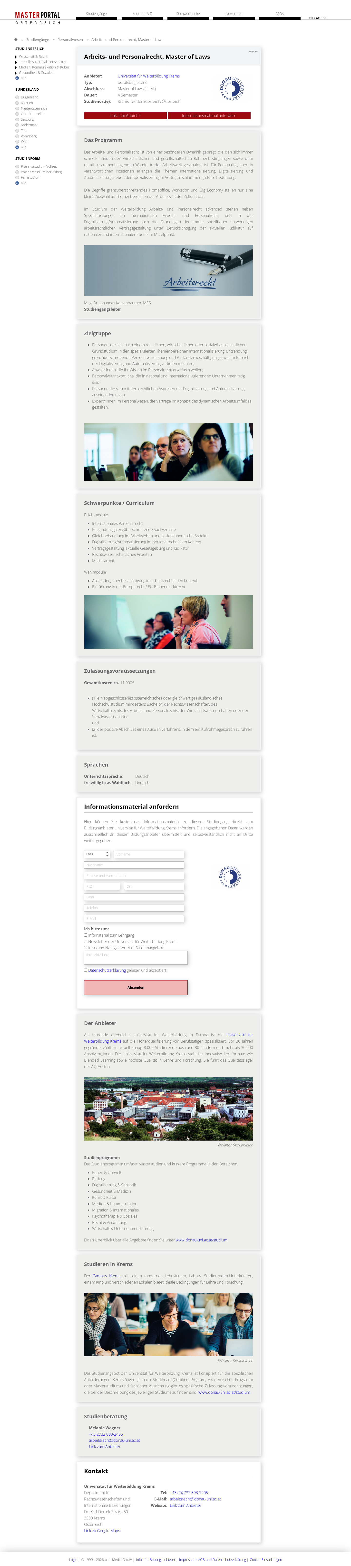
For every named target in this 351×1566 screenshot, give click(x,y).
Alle (23, 78)
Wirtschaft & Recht (33, 57)
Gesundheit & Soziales (36, 73)
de (324, 18)
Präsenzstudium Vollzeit (39, 166)
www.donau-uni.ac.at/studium (201, 1240)
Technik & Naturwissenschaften (43, 62)
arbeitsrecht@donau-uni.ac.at (114, 1440)
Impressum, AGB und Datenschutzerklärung (212, 1559)
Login (73, 1559)
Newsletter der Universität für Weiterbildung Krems (132, 941)
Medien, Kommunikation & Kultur (44, 67)
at (318, 18)
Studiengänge (37, 39)
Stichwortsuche (188, 13)
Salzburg (27, 119)
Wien (25, 142)
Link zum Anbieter (125, 115)
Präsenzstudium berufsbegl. (42, 172)
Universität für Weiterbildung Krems (149, 76)
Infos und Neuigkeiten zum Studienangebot (125, 948)
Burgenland (29, 97)
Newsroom (234, 13)
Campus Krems (106, 1275)
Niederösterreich (34, 108)
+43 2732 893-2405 (106, 1434)
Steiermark (29, 125)
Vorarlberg (29, 136)
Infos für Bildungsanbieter (155, 1559)
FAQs (280, 13)
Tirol (24, 131)
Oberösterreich (32, 114)
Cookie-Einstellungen (266, 1559)
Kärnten (27, 103)
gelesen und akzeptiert (127, 970)
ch (311, 18)
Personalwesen (70, 39)
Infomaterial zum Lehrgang (111, 935)
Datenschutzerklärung (107, 970)
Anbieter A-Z (142, 13)
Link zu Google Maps (102, 1530)
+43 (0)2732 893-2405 (189, 1492)
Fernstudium (30, 177)
